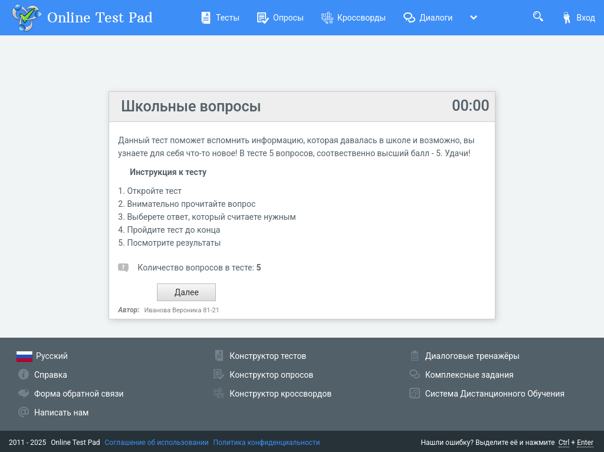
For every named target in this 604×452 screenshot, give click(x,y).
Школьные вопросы (191, 106)
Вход (578, 18)
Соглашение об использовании (157, 442)
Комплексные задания (469, 375)
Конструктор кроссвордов (280, 393)
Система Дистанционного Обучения (494, 393)
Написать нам (61, 412)
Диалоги (427, 18)
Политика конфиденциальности (267, 442)
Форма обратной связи (79, 393)
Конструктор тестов (267, 356)
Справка (50, 375)
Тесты (219, 18)
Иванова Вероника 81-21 (182, 310)
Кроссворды (353, 18)
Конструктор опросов (271, 375)
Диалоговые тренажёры (472, 356)
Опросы (280, 18)
